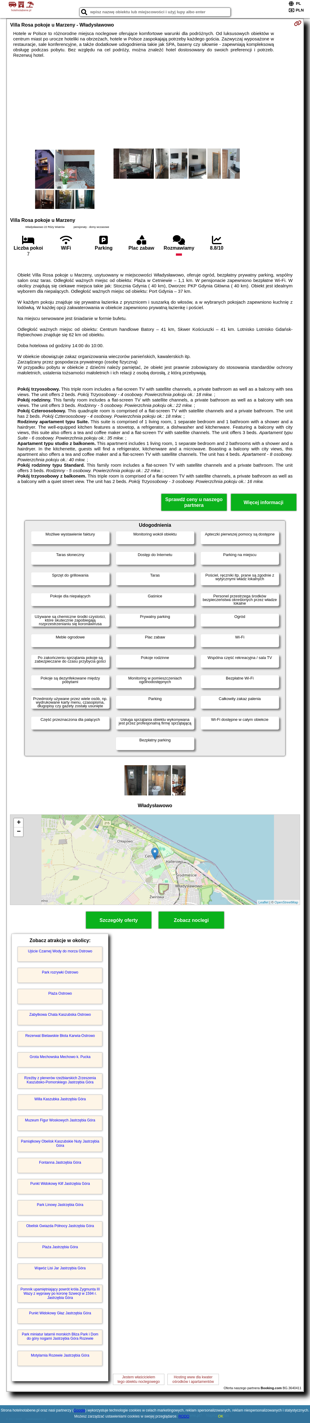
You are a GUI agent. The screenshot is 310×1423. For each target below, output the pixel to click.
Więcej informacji (263, 502)
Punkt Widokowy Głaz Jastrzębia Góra (60, 1313)
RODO (183, 1416)
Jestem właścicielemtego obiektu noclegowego (138, 1379)
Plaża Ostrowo (60, 993)
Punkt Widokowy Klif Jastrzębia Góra (60, 1184)
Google (79, 1410)
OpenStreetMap (286, 902)
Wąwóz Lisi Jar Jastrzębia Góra (60, 1268)
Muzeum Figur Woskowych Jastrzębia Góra (60, 1120)
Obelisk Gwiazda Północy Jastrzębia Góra (60, 1226)
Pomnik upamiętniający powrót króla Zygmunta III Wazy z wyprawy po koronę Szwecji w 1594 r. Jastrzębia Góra (60, 1293)
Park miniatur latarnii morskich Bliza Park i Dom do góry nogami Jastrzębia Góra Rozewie (60, 1336)
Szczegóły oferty (119, 920)
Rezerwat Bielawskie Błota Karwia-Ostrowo (60, 1036)
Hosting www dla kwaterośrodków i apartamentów (193, 1379)
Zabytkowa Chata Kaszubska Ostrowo (60, 1014)
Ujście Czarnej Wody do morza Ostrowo (60, 951)
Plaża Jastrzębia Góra (60, 1247)
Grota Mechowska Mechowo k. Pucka (60, 1057)
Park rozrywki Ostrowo (60, 972)
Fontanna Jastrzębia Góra (60, 1162)
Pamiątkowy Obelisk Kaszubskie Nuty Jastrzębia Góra (60, 1143)
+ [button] (19, 822)
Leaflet (264, 902)
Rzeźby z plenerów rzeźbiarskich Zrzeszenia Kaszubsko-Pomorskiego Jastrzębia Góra (60, 1080)
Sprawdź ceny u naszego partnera (194, 502)
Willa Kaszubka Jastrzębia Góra (60, 1099)
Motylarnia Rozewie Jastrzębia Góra (60, 1355)
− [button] (19, 831)
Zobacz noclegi (191, 920)
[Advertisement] (155, 103)
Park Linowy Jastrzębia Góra (60, 1205)
